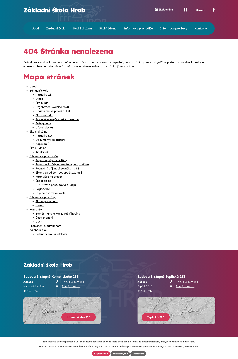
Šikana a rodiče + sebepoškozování (59, 173)
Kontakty (35, 210)
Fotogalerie (43, 123)
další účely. (189, 341)
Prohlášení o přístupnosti (45, 226)
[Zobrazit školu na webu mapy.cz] (62, 311)
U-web (200, 10)
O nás (39, 99)
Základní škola (38, 91)
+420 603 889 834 (73, 282)
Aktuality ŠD (44, 136)
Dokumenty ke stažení (50, 140)
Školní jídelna (37, 148)
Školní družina (38, 132)
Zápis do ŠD (43, 144)
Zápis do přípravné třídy (51, 160)
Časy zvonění (44, 218)
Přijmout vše (101, 353)
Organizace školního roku (52, 107)
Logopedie (43, 189)
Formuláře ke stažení (49, 177)
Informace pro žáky (42, 197)
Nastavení (138, 353)
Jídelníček (42, 152)
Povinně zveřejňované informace (57, 119)
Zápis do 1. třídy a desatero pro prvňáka (62, 164)
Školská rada (44, 115)
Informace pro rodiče (43, 156)
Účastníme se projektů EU (53, 111)
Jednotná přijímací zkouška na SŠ (57, 169)
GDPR (39, 222)
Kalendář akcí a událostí (51, 234)
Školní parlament (47, 201)
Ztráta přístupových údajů (59, 185)
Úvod (33, 87)
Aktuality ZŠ (44, 95)
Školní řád (42, 103)
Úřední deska (44, 128)
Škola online (43, 181)
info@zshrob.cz (71, 286)
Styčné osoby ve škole (50, 193)
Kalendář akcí (38, 230)
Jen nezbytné (120, 353)
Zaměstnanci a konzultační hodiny (58, 214)
